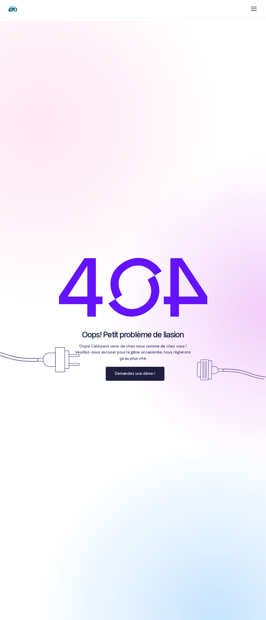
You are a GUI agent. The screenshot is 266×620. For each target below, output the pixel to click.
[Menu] (254, 9)
